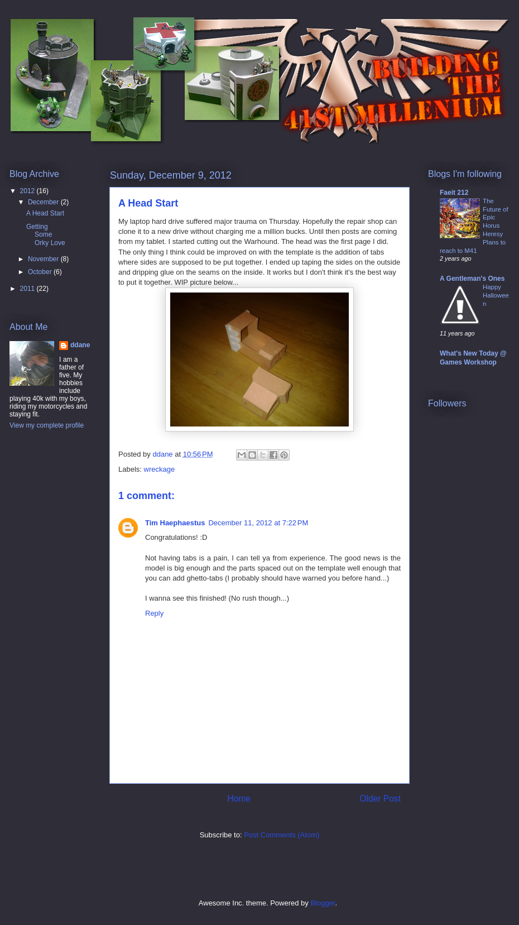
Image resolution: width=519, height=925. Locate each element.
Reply (154, 613)
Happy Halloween (496, 295)
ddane (80, 345)
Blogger (322, 903)
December (44, 202)
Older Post (380, 798)
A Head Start (45, 213)
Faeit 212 (454, 192)
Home (239, 798)
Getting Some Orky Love (45, 235)
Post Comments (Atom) (281, 835)
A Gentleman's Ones (472, 278)
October (41, 272)
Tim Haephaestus (175, 523)
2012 (28, 191)
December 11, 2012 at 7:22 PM (258, 523)
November (44, 259)
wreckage (159, 469)
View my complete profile (46, 425)
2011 (28, 289)
